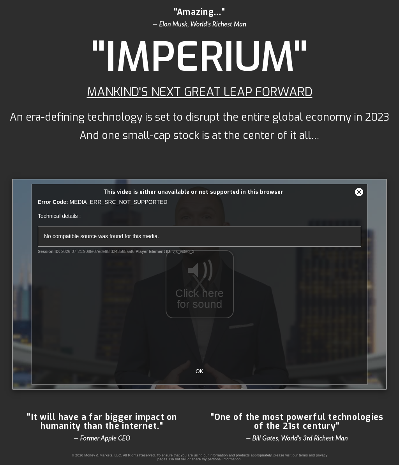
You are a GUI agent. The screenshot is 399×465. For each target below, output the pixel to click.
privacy (322, 455)
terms (303, 455)
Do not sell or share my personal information (205, 459)
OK (199, 371)
